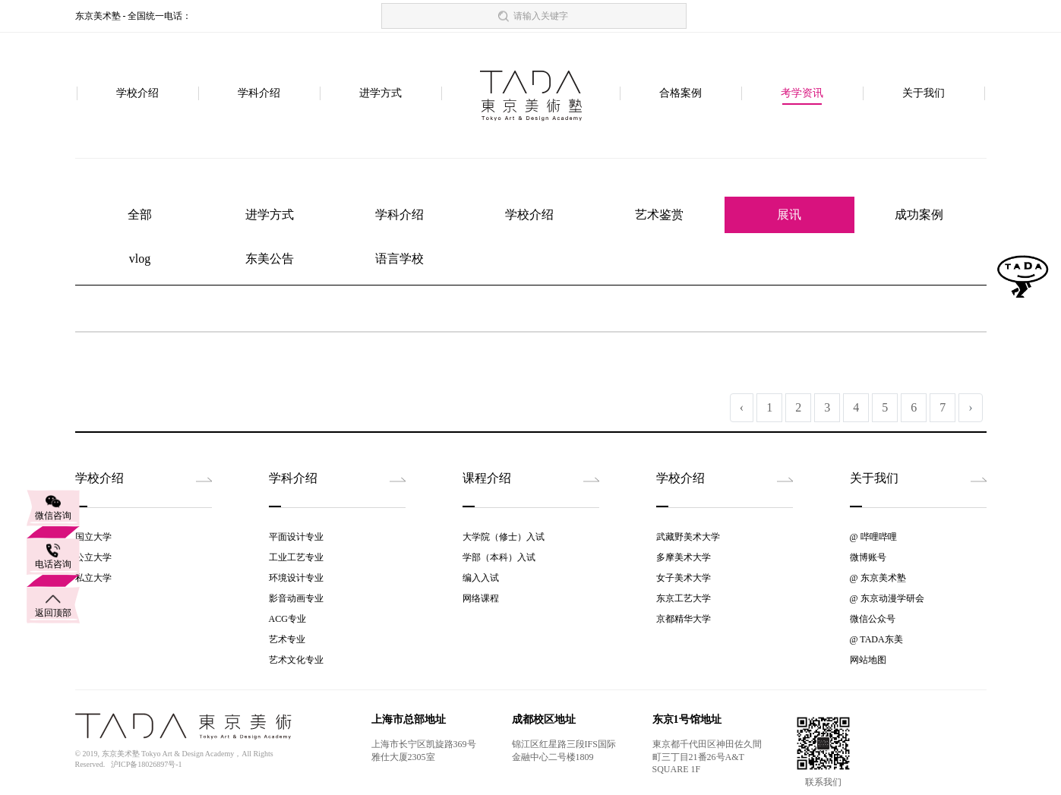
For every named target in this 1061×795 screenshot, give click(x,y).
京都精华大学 (683, 619)
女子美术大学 (683, 578)
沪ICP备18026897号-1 (146, 764)
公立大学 (93, 557)
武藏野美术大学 (688, 537)
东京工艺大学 (683, 598)
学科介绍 (259, 93)
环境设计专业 (296, 578)
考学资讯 (802, 93)
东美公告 (269, 258)
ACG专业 (287, 619)
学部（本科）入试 (499, 557)
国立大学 (93, 537)
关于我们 (923, 93)
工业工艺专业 (296, 557)
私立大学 (93, 578)
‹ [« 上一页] (742, 407)
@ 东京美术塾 (878, 578)
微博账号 (868, 557)
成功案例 (919, 214)
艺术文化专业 (296, 660)
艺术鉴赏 (659, 214)
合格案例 (680, 93)
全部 (140, 214)
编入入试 (481, 578)
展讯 (789, 214)
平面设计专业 (296, 537)
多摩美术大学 (683, 557)
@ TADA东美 (876, 639)
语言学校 (399, 258)
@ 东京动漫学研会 (887, 598)
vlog (139, 258)
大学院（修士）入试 (504, 537)
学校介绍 (137, 93)
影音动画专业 (296, 598)
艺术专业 (287, 639)
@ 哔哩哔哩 (873, 537)
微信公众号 (872, 619)
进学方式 (380, 93)
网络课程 (481, 598)
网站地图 (868, 660)
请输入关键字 (540, 16)
